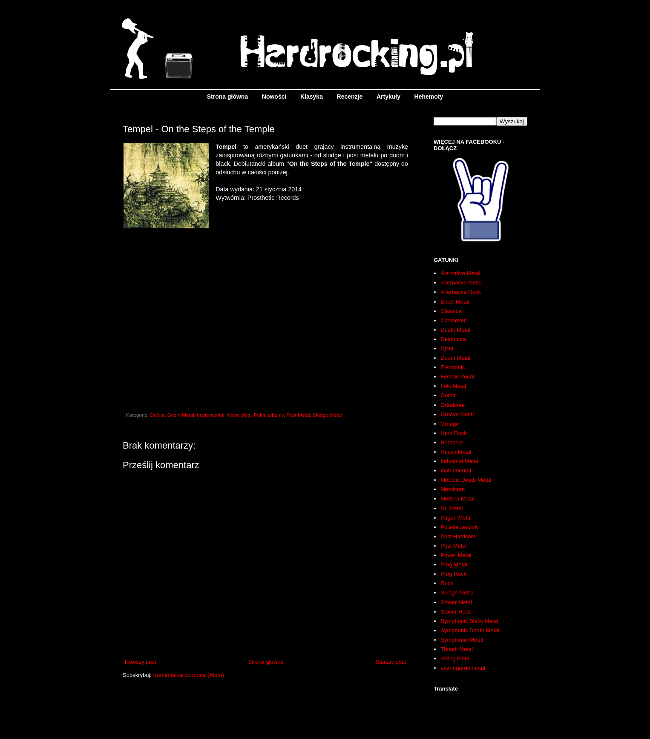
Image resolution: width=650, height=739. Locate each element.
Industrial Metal (459, 461)
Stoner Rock (455, 611)
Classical (451, 311)
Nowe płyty (239, 415)
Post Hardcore (458, 536)
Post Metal (298, 415)
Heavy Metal (455, 452)
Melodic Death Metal (465, 480)
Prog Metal (453, 564)
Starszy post (390, 662)
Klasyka (311, 96)
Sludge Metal (327, 415)
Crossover (453, 320)
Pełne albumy (269, 415)
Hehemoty (428, 96)
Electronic (452, 367)
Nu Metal (451, 508)
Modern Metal (457, 498)
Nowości (274, 96)
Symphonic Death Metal (469, 630)
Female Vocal (457, 376)
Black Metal (454, 301)
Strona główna (227, 96)
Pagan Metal (456, 517)
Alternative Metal (461, 282)
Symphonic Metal (461, 640)
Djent (446, 348)
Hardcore (451, 442)
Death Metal (455, 330)
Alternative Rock (460, 292)
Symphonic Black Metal (469, 621)
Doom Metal (180, 415)
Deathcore (453, 339)
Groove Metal (457, 414)
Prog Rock (453, 574)
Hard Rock (453, 433)
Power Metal (455, 555)
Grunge (449, 424)
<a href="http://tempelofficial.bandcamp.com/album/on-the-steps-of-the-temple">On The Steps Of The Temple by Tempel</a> (265, 321)
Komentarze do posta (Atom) (188, 675)
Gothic (448, 395)
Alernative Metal (460, 273)
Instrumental (210, 415)
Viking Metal (455, 658)
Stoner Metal (456, 602)
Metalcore (452, 489)
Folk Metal (453, 386)
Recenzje (350, 96)
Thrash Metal (456, 649)
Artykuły (388, 96)
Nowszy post (140, 662)
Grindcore (452, 405)
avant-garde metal (462, 668)
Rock (446, 583)
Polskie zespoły (459, 527)
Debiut (157, 415)
